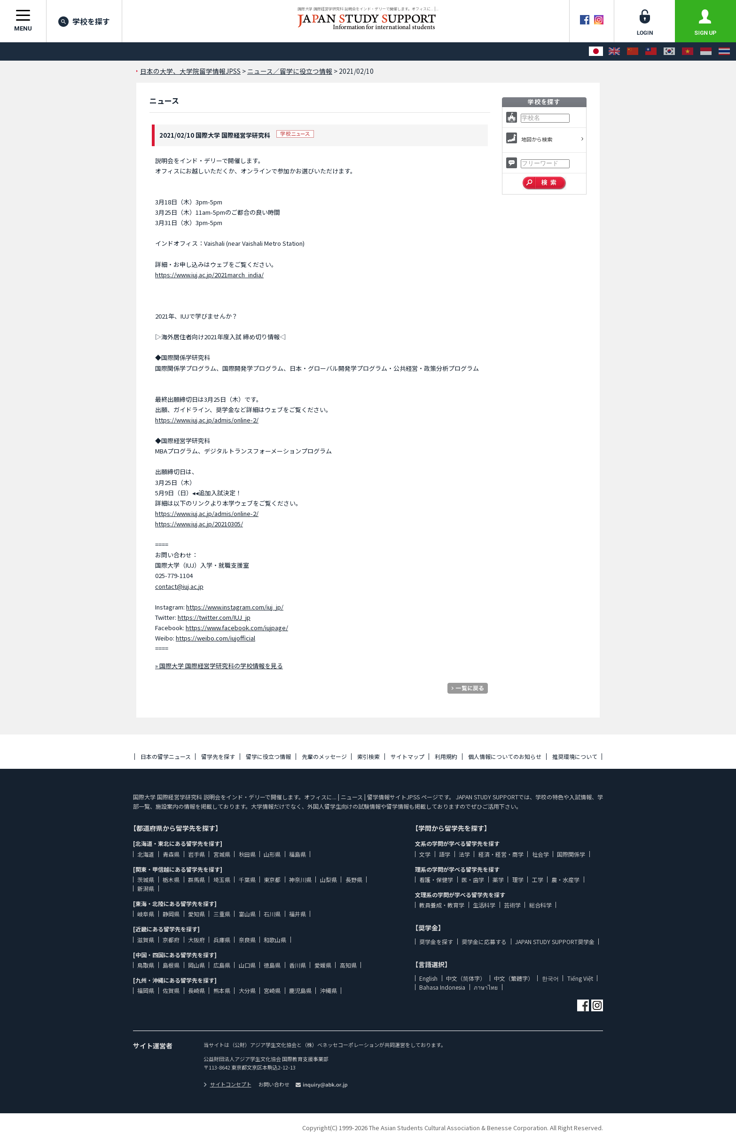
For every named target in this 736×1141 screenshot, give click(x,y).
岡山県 (196, 965)
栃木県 (171, 879)
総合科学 (540, 905)
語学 (444, 854)
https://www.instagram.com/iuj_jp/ (234, 606)
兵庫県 (221, 940)
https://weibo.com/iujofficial (215, 637)
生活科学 (484, 905)
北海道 (145, 854)
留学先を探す (218, 756)
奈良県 (247, 940)
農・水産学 (565, 879)
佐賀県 (171, 990)
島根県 (171, 965)
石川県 (272, 914)
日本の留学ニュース (166, 756)
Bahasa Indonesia (442, 987)
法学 (464, 854)
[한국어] (669, 51)
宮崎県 (272, 990)
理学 (518, 879)
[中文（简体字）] (633, 51)
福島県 (297, 854)
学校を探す (84, 21)
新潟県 (145, 888)
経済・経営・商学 (501, 854)
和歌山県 (275, 940)
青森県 (171, 854)
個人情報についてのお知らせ (504, 756)
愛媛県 (322, 965)
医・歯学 (473, 879)
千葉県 (247, 879)
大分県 (247, 990)
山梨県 (328, 879)
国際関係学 (571, 854)
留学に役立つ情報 (268, 756)
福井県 (297, 914)
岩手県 (196, 854)
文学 (425, 854)
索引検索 (368, 756)
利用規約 (446, 756)
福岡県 (145, 990)
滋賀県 (145, 940)
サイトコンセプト (227, 1084)
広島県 (221, 965)
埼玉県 (221, 879)
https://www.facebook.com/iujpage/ (237, 627)
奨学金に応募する (484, 942)
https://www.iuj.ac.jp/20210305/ (199, 523)
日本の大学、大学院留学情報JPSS (190, 71)
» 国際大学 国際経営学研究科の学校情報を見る (219, 665)
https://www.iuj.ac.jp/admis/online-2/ (206, 419)
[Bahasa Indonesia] (706, 51)
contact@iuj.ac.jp (179, 586)
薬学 (498, 879)
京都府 (171, 940)
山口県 (247, 965)
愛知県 (196, 914)
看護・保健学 (436, 879)
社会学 (540, 854)
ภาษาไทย (486, 987)
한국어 (550, 978)
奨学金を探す (436, 942)
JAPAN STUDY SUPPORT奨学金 (555, 942)
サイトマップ (407, 756)
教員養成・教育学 (441, 905)
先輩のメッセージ (324, 756)
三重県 (221, 914)
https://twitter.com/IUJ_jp (214, 617)
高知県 (348, 965)
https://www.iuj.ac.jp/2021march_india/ (209, 274)
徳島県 (272, 965)
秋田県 (247, 854)
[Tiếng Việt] (688, 51)
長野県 (353, 879)
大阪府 (196, 940)
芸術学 (512, 905)
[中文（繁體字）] (651, 51)
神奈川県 (300, 879)
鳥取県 (145, 965)
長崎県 (196, 990)
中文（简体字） (465, 978)
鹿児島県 (300, 990)
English (428, 978)
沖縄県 (328, 990)
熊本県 (221, 990)
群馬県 (196, 879)
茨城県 (145, 879)
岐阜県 (145, 914)
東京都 (272, 879)
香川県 (297, 965)
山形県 (272, 854)
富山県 (247, 914)
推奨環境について (574, 756)
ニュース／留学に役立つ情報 (289, 71)
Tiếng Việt (580, 978)
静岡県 (171, 914)
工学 (537, 879)
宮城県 (221, 854)
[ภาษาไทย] (724, 51)
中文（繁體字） (513, 978)
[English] (614, 51)
